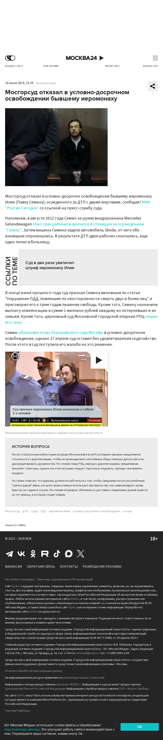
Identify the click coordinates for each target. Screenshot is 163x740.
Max (69, 553)
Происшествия (46, 83)
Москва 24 (81, 58)
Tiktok (57, 553)
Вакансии (13, 566)
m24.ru (16, 586)
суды (34, 511)
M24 (28, 538)
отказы (127, 511)
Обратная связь (41, 566)
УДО (43, 511)
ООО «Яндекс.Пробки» (134, 689)
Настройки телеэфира (20, 579)
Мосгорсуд (12, 511)
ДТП (25, 511)
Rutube (45, 553)
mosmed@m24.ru (87, 653)
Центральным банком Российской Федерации (35, 689)
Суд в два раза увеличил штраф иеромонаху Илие (49, 265)
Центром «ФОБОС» (68, 684)
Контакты (69, 566)
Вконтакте (21, 553)
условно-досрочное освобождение (96, 511)
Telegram (9, 553)
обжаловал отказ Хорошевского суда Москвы (60, 333)
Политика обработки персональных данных (33, 671)
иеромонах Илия (59, 511)
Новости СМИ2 (15, 525)
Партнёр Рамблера (17, 711)
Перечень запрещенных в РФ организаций (65, 579)
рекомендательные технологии (83, 678)
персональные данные (21, 729)
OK (139, 727)
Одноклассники (33, 553)
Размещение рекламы (102, 566)
